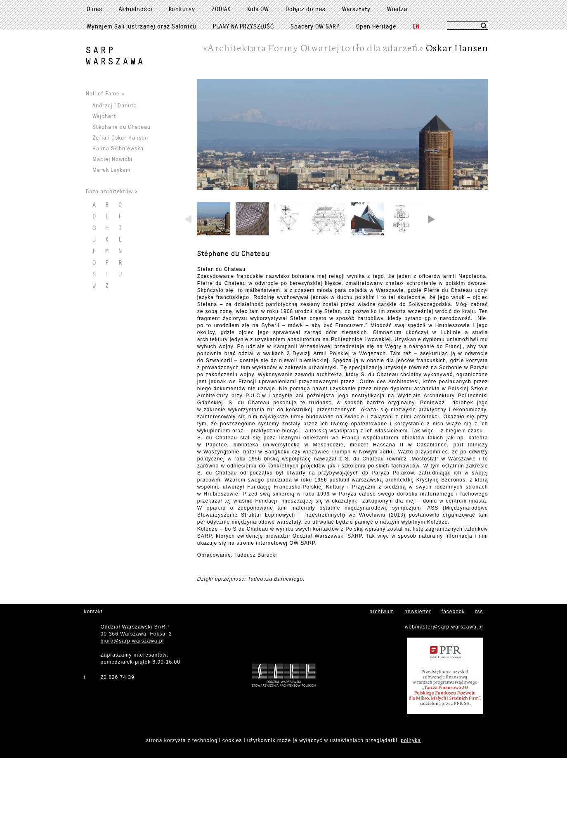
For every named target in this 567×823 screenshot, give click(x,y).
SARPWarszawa (115, 55)
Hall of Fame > (105, 93)
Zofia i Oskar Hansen (120, 137)
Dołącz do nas (306, 9)
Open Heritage (376, 26)
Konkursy (182, 9)
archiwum (382, 677)
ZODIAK (221, 9)
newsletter (417, 677)
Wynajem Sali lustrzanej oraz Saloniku (141, 26)
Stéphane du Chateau (233, 318)
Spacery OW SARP (315, 26)
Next (431, 285)
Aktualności (135, 9)
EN (416, 26)
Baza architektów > (112, 191)
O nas (94, 9)
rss (479, 677)
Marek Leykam (111, 169)
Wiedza (397, 9)
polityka (411, 806)
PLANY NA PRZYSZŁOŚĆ (243, 26)
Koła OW (258, 9)
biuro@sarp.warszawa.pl (132, 706)
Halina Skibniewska (118, 148)
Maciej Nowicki (112, 159)
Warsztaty (356, 9)
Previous (188, 285)
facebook (453, 677)
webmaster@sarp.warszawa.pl (444, 692)
